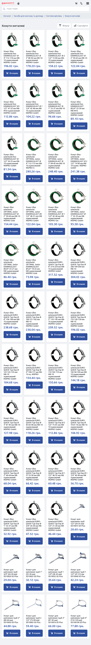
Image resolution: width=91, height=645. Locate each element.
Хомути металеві (72, 16)
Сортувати (81, 25)
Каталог (7, 16)
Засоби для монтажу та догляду (28, 16)
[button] (18, 3)
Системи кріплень (54, 16)
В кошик (12, 73)
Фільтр (64, 25)
